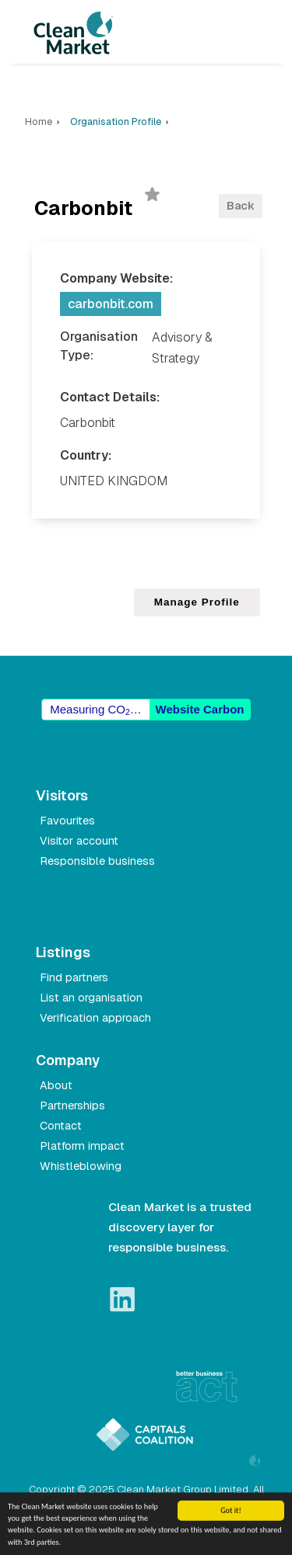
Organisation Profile (115, 122)
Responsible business (97, 861)
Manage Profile (197, 602)
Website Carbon (200, 709)
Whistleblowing (80, 1166)
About (56, 1085)
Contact (61, 1126)
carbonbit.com (110, 304)
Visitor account (79, 841)
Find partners (74, 977)
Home (38, 122)
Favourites (67, 821)
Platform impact (82, 1146)
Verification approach (95, 1018)
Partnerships (72, 1105)
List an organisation (91, 998)
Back (241, 206)
